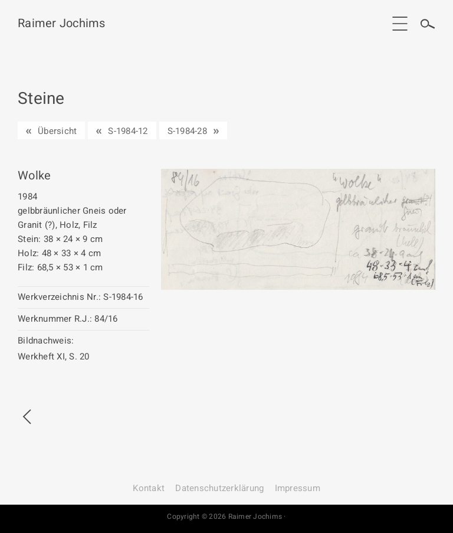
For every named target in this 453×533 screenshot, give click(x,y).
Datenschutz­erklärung (219, 488)
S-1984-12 (127, 131)
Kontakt (149, 488)
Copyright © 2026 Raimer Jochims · (226, 516)
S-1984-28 (187, 131)
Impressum (297, 488)
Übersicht (57, 131)
